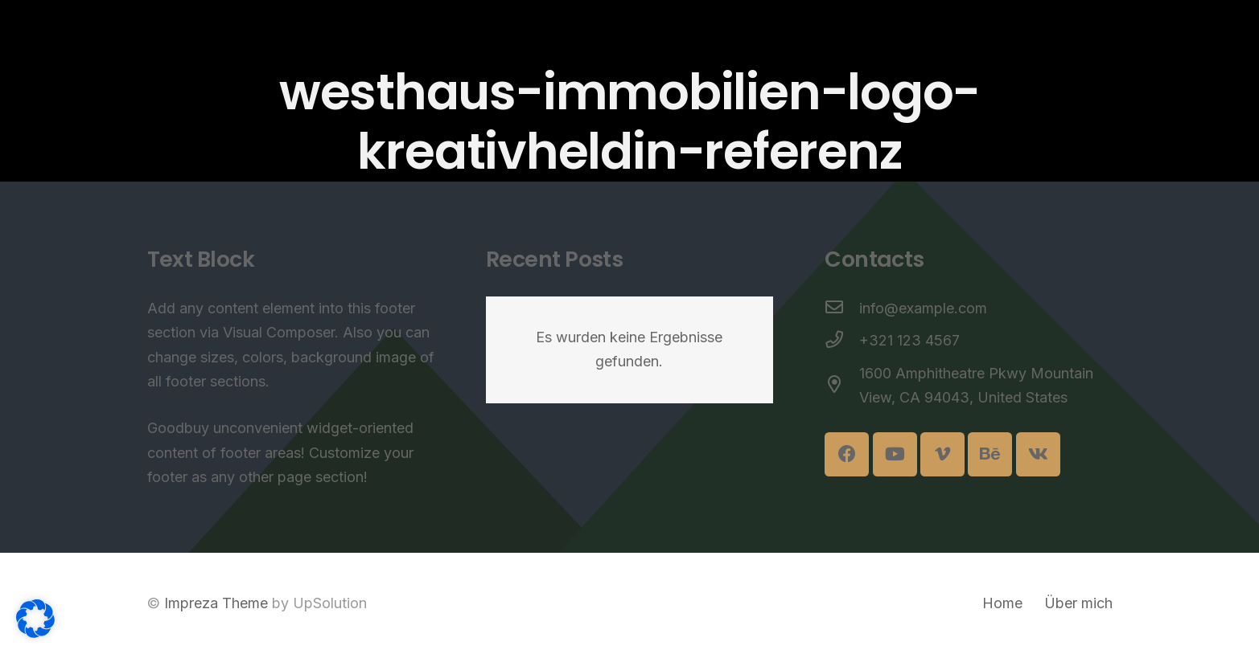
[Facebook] (847, 454)
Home (1002, 603)
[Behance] (990, 454)
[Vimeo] (942, 454)
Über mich (1078, 603)
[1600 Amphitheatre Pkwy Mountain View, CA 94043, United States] (842, 386)
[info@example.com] (842, 308)
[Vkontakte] (1038, 454)
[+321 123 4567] (842, 341)
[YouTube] (895, 454)
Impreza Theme (216, 603)
